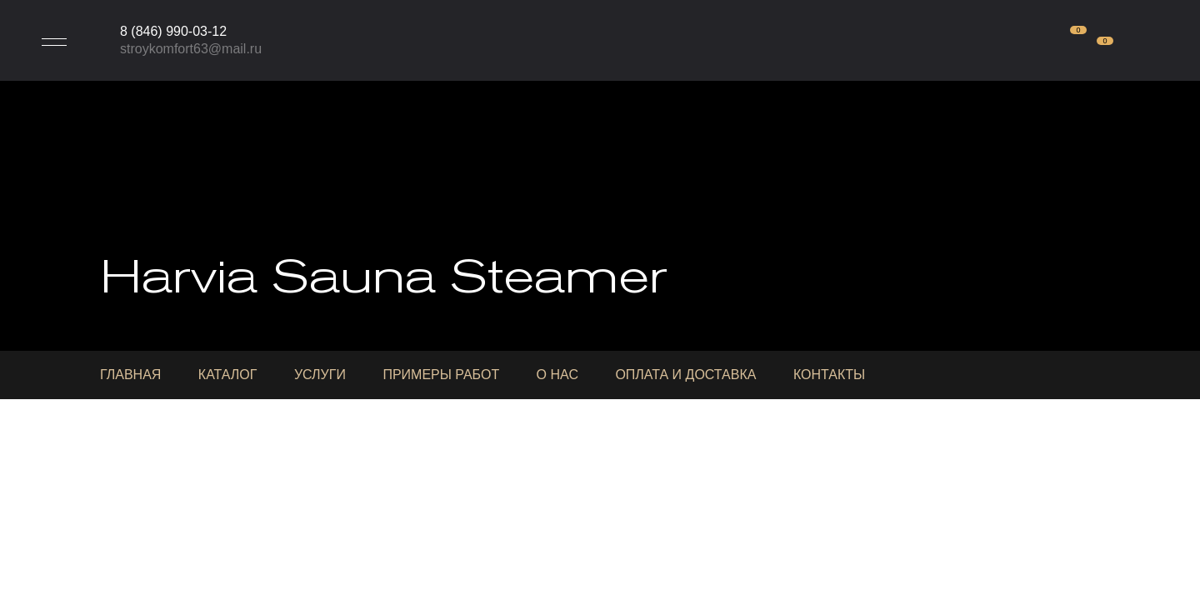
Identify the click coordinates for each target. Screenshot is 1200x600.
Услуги (320, 375)
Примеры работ (440, 375)
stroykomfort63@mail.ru (191, 49)
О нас (557, 375)
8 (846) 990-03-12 (173, 31)
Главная (130, 375)
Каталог (228, 375)
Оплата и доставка (685, 375)
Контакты (829, 375)
